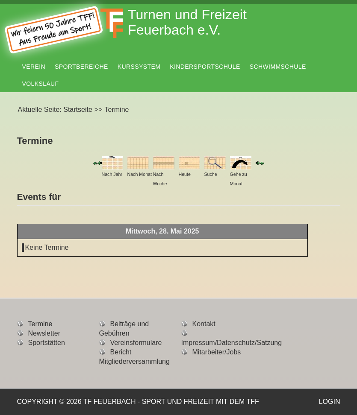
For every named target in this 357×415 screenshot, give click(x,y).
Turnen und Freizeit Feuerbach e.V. (187, 22)
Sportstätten (46, 342)
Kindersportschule (205, 66)
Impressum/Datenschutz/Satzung (231, 342)
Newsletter (44, 333)
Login (329, 401)
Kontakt (203, 323)
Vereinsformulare (136, 342)
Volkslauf (40, 83)
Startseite (77, 109)
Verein (34, 66)
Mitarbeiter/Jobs (216, 352)
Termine (40, 323)
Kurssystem (139, 66)
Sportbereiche (81, 66)
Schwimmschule (278, 66)
